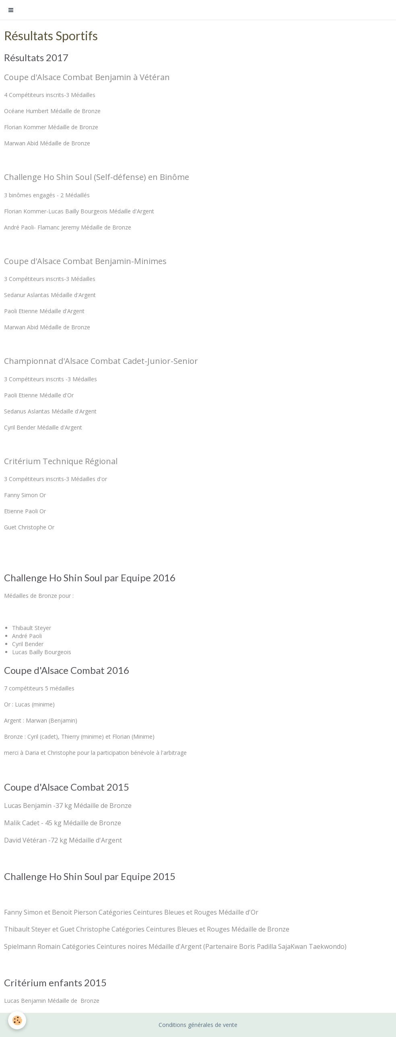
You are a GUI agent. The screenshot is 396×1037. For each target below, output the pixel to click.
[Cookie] (17, 1020)
